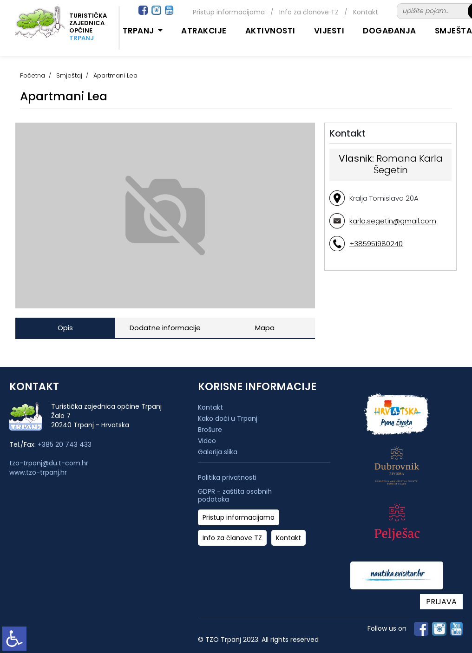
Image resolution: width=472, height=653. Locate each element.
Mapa (265, 328)
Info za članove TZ (309, 12)
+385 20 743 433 (65, 444)
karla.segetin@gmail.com (392, 221)
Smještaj (69, 75)
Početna (32, 75)
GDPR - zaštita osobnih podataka (235, 495)
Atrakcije (204, 30)
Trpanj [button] (140, 30)
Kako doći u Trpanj (227, 418)
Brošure (210, 429)
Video (207, 440)
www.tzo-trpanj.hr (38, 472)
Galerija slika (217, 452)
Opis (65, 328)
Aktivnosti (270, 30)
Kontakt (365, 12)
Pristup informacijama (229, 12)
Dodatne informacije (165, 328)
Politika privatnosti (227, 478)
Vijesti (329, 30)
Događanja (389, 30)
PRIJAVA (441, 601)
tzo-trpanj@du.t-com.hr (48, 463)
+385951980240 (376, 243)
